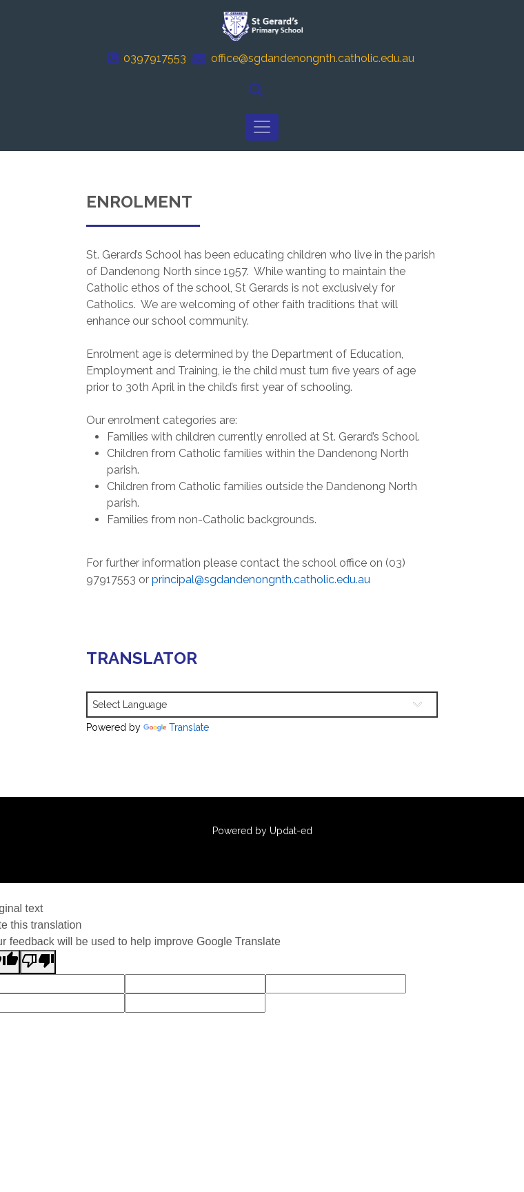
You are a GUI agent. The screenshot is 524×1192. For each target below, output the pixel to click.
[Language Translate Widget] (262, 704)
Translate (176, 727)
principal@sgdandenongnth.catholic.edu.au (261, 579)
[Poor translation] (38, 962)
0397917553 (154, 58)
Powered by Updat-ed (262, 830)
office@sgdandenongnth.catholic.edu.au (312, 58)
